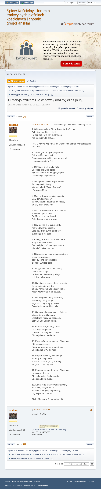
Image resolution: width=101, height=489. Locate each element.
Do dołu (11, 117)
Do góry (11, 444)
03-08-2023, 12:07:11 (42, 410)
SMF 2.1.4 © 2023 (12, 481)
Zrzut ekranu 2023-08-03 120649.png (49, 430)
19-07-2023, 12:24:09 (40, 124)
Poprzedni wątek (66, 108)
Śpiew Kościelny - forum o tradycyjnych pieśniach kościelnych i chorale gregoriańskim (28, 17)
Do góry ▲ (92, 481)
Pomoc (69, 481)
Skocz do (59, 464)
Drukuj (90, 117)
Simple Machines (26, 481)
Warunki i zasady (80, 481)
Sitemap (37, 481)
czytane (13, 124)
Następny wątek (85, 108)
